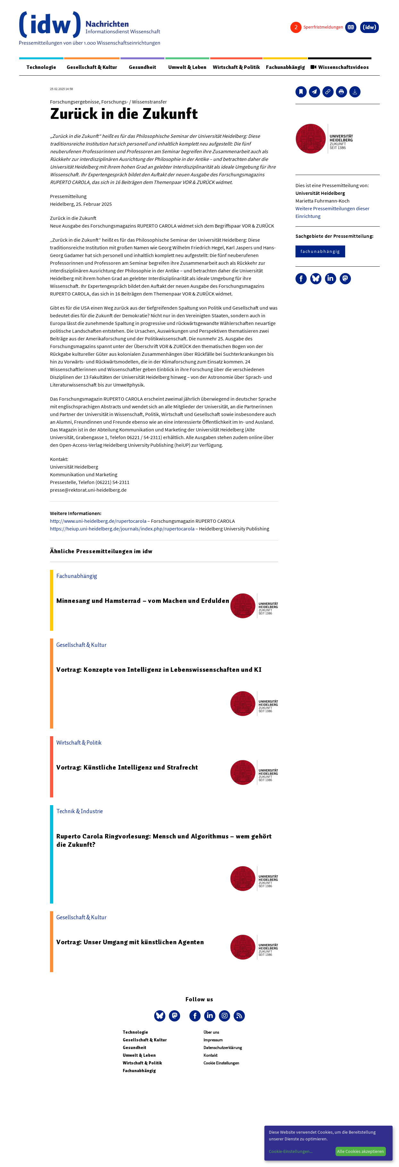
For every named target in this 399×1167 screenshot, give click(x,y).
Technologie (41, 67)
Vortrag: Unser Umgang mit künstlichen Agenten (130, 942)
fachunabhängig (320, 251)
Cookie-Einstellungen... (290, 1151)
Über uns (211, 1032)
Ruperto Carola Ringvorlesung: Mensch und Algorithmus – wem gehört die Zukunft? (164, 840)
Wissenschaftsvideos (340, 67)
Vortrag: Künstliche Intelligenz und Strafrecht (127, 767)
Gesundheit (142, 67)
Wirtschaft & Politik (236, 67)
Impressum (213, 1040)
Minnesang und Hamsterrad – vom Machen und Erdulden (142, 600)
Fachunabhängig (285, 67)
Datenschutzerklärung (223, 1047)
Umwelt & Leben (187, 67)
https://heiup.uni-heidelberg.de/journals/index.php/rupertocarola (122, 528)
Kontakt (210, 1055)
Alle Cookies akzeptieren (360, 1151)
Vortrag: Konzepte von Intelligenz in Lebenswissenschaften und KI (159, 669)
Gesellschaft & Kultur (92, 67)
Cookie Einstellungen (221, 1063)
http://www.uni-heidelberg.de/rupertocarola (98, 521)
